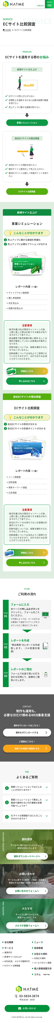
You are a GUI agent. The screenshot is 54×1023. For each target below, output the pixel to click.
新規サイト (13, 956)
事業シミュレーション (27, 122)
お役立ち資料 (40, 958)
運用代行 (8, 952)
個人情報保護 (43, 968)
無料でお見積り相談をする (31, 748)
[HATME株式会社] (13, 4)
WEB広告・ (17, 961)
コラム (37, 974)
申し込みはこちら (27, 380)
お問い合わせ (29, 1008)
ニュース (38, 942)
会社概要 (8, 942)
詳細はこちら (27, 371)
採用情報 (38, 947)
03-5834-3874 (29, 996)
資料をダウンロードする (31, 732)
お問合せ (40, 5)
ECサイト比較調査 (26, 191)
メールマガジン (42, 962)
